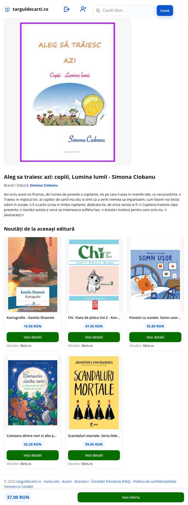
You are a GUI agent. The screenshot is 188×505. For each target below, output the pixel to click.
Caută (164, 10)
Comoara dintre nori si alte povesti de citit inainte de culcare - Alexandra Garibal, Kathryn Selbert (33, 435)
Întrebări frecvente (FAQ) (110, 481)
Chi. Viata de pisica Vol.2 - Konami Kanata (94, 317)
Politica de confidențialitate (154, 481)
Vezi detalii (33, 337)
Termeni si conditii (18, 486)
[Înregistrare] (83, 9)
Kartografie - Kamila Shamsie (30, 317)
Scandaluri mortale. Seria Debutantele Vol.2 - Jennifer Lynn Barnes (94, 435)
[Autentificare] (66, 9)
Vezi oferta (131, 497)
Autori (67, 481)
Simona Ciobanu (44, 185)
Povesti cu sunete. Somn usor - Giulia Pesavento (155, 317)
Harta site (51, 481)
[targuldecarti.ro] (28, 9)
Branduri (81, 481)
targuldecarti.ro (28, 481)
